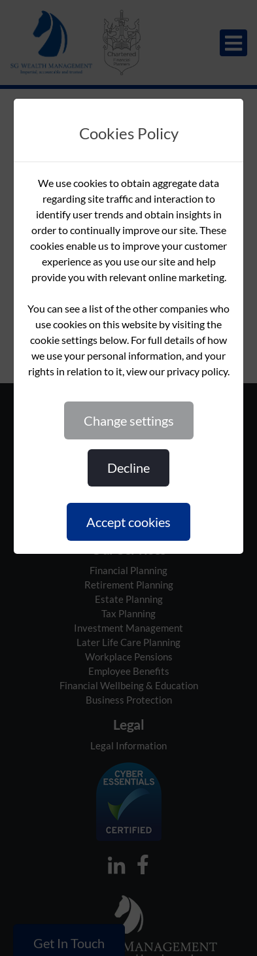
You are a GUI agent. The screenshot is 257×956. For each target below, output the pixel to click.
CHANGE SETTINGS (129, 420)
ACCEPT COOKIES (128, 522)
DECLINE (128, 467)
